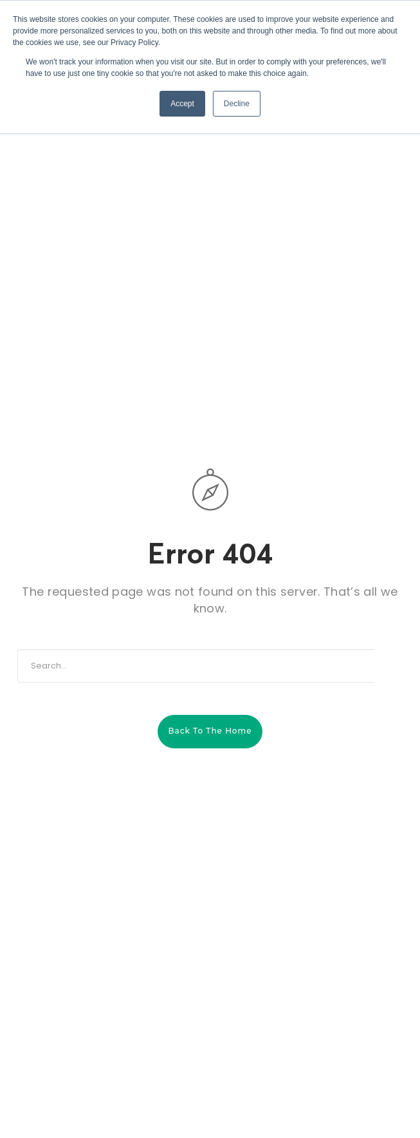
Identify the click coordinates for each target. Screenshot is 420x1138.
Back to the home (209, 730)
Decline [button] (237, 103)
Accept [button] (182, 103)
